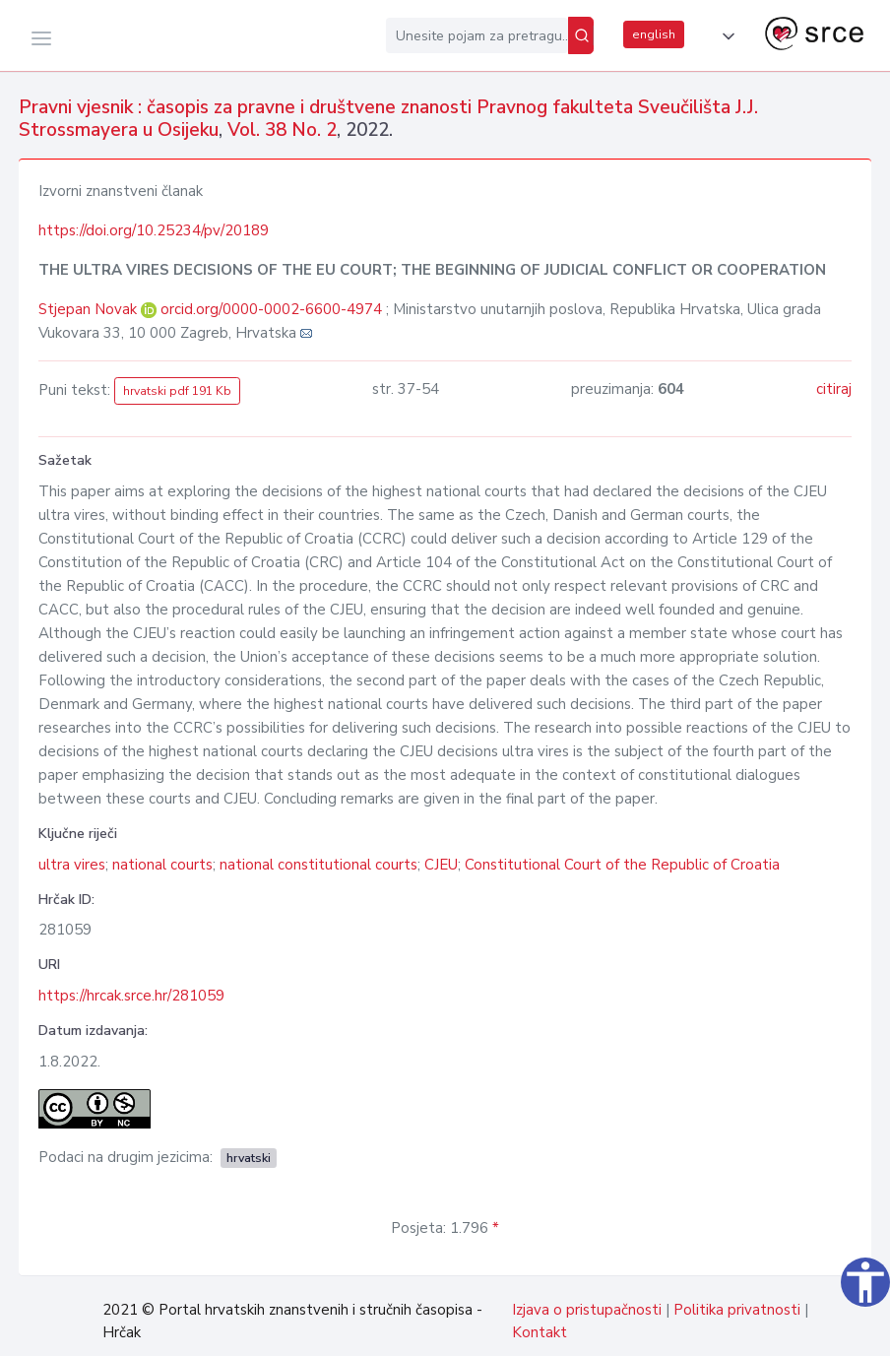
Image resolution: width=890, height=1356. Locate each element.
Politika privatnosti (736, 1310)
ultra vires (71, 864)
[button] (724, 36)
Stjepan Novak (89, 309)
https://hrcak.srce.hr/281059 (131, 995)
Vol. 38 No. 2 (282, 130)
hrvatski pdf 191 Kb (177, 391)
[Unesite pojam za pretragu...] (477, 35)
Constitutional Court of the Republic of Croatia (622, 864)
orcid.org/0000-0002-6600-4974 (271, 309)
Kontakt (539, 1332)
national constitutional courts (318, 864)
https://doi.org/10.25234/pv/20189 (153, 230)
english (653, 34)
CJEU (441, 864)
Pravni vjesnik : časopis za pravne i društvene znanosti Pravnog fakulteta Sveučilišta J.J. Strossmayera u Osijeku (388, 119)
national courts (162, 864)
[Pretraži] (581, 35)
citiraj (834, 389)
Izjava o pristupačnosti (587, 1310)
